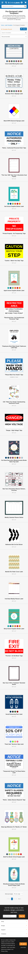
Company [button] (3, 933)
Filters (23, 28)
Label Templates (8, 25)
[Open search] (25, 6)
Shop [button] (2, 921)
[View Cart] (25, 3)
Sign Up (22, 916)
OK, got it (23, 944)
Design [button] (3, 925)
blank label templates (11, 18)
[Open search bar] (6, 3)
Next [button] (19, 898)
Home (2, 25)
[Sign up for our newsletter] (10, 916)
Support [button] (3, 929)
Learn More (23, 947)
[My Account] (21, 3)
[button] (2, 3)
